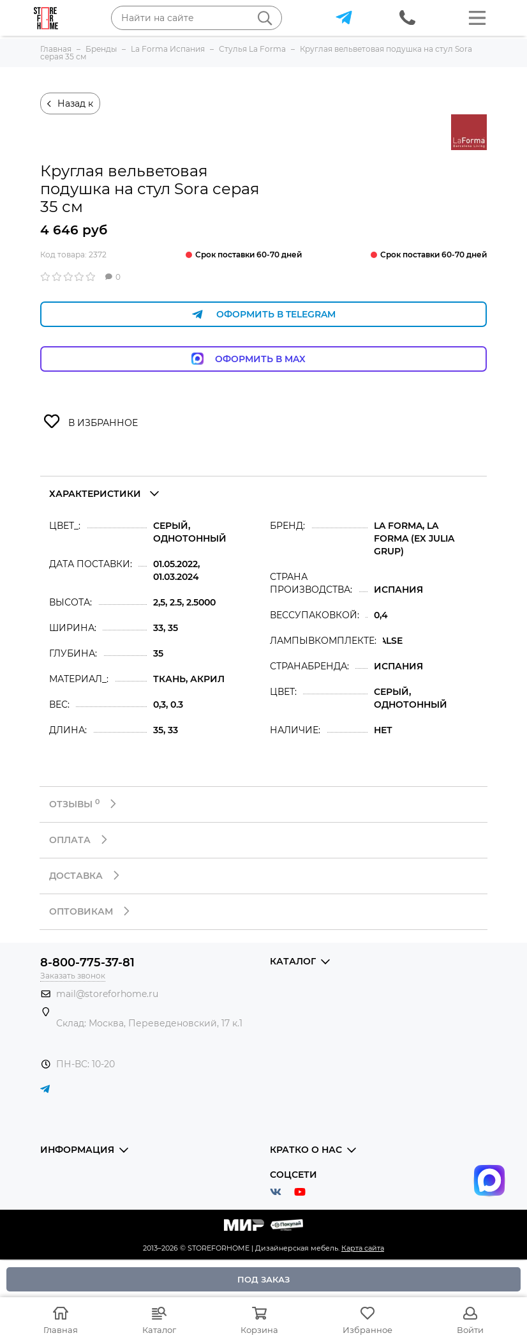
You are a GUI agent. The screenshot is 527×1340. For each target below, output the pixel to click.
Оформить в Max (263, 359)
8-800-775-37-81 (87, 963)
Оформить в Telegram (263, 314)
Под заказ (263, 1279)
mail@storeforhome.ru (107, 994)
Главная (60, 1330)
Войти (470, 1330)
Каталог (159, 1330)
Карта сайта (362, 1248)
